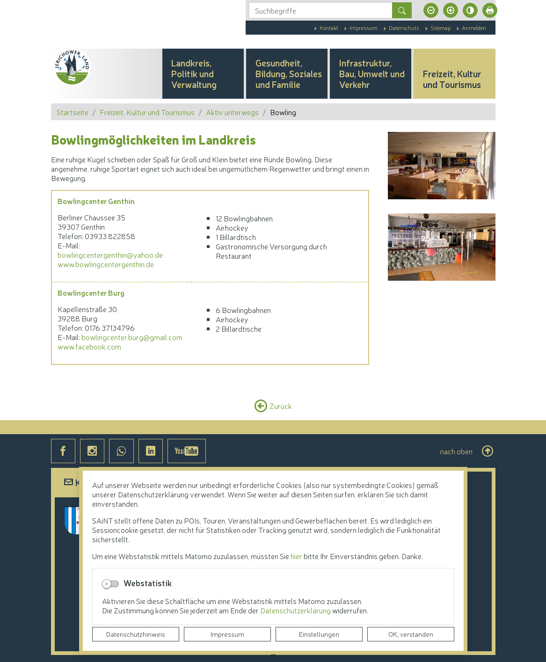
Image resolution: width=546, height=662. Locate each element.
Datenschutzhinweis (135, 634)
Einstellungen (319, 634)
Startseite (72, 112)
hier (296, 556)
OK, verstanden (410, 634)
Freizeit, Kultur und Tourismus (147, 112)
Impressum (227, 634)
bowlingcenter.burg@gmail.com (131, 337)
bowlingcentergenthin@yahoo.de (110, 254)
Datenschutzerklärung (296, 610)
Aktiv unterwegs (232, 112)
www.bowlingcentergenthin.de (106, 264)
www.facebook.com (89, 346)
